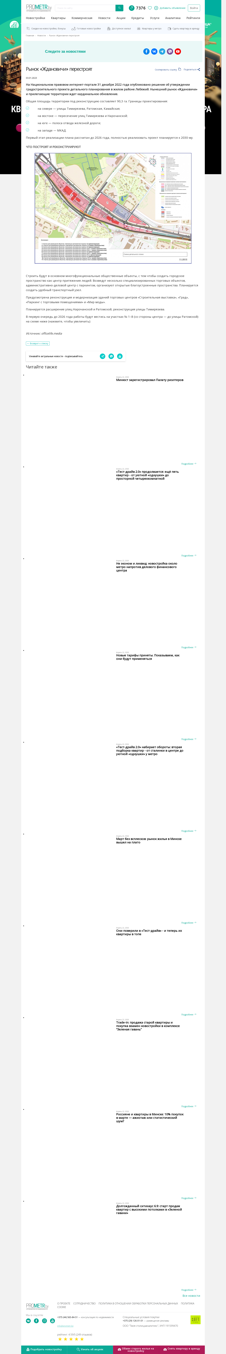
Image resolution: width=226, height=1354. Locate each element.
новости (104, 18)
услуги (154, 18)
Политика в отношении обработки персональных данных (138, 1303)
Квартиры (58, 18)
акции (120, 18)
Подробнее (188, 463)
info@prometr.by (65, 1325)
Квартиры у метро (151, 28)
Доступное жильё (121, 28)
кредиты (137, 18)
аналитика (172, 18)
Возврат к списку (39, 343)
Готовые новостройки (89, 28)
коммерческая (82, 18)
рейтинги (193, 18)
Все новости (191, 1296)
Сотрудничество (84, 1303)
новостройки (35, 18)
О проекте (63, 1303)
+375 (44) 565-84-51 (85, 1317)
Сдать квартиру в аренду (186, 28)
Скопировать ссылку (168, 69)
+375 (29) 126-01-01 (146, 1320)
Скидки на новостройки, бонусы (48, 28)
